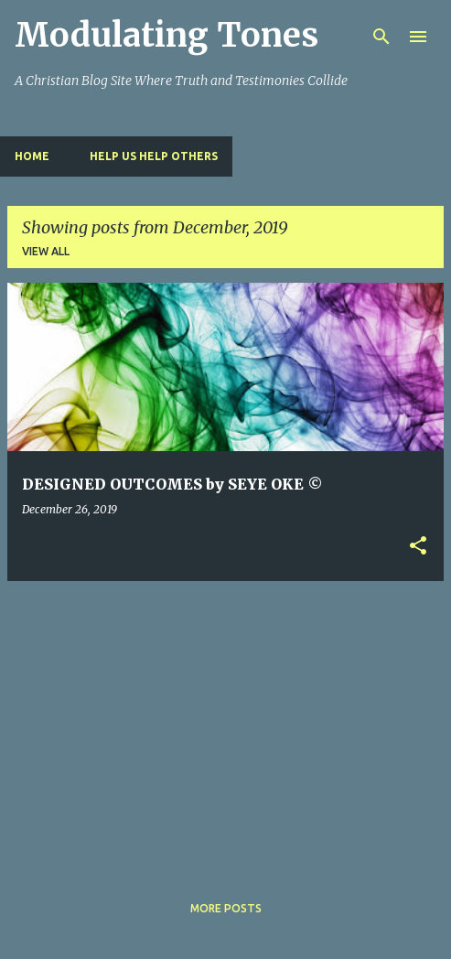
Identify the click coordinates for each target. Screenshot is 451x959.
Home (32, 156)
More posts (226, 908)
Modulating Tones (166, 35)
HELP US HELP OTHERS (154, 156)
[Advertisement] (229, 724)
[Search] (381, 37)
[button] (418, 546)
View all (46, 251)
